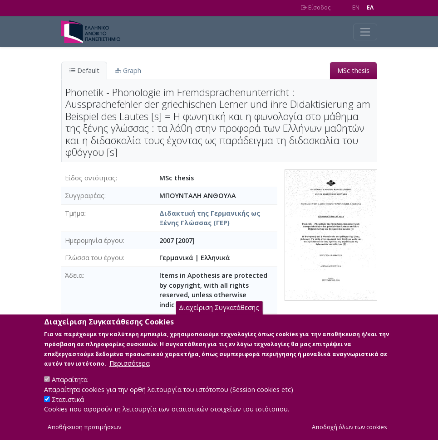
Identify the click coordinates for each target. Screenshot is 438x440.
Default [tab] (84, 70)
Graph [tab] (128, 70)
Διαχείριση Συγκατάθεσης (219, 314)
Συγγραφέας (84, 195)
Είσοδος (315, 7)
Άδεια (74, 275)
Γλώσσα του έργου (94, 257)
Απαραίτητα (70, 386)
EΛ (370, 7)
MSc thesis (353, 70)
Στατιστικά (68, 406)
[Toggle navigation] (365, 32)
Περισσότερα (129, 370)
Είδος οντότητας (90, 178)
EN (355, 7)
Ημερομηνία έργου (94, 240)
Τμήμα (74, 213)
